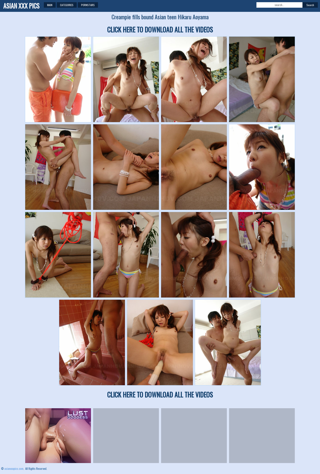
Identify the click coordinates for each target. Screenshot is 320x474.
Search (310, 5)
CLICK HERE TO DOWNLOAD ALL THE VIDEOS (160, 29)
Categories (66, 5)
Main (49, 5)
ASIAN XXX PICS (21, 5)
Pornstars (88, 5)
